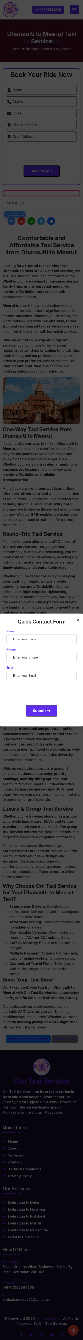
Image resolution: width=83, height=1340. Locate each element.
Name (10, 631)
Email (10, 667)
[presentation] (39, 691)
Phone (11, 649)
